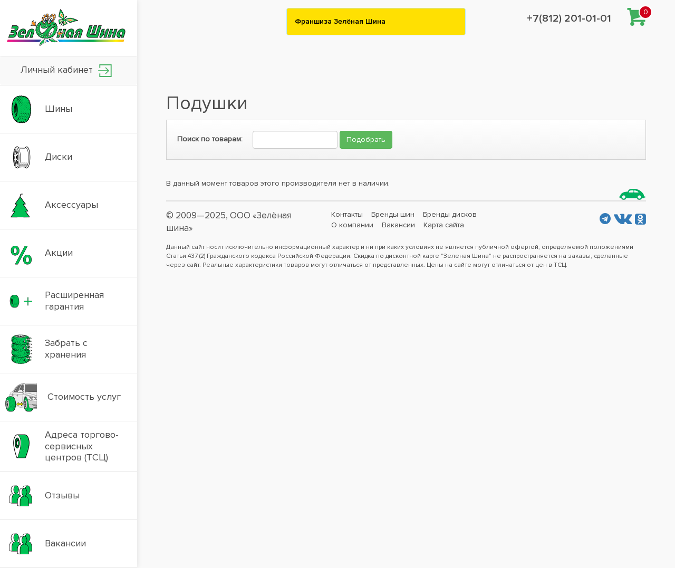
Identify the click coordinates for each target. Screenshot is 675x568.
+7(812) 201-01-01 (569, 18)
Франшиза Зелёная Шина (340, 21)
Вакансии (398, 224)
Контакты (347, 214)
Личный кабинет (66, 70)
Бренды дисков (450, 214)
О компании (352, 224)
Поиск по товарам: (210, 138)
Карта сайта (443, 224)
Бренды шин (392, 214)
